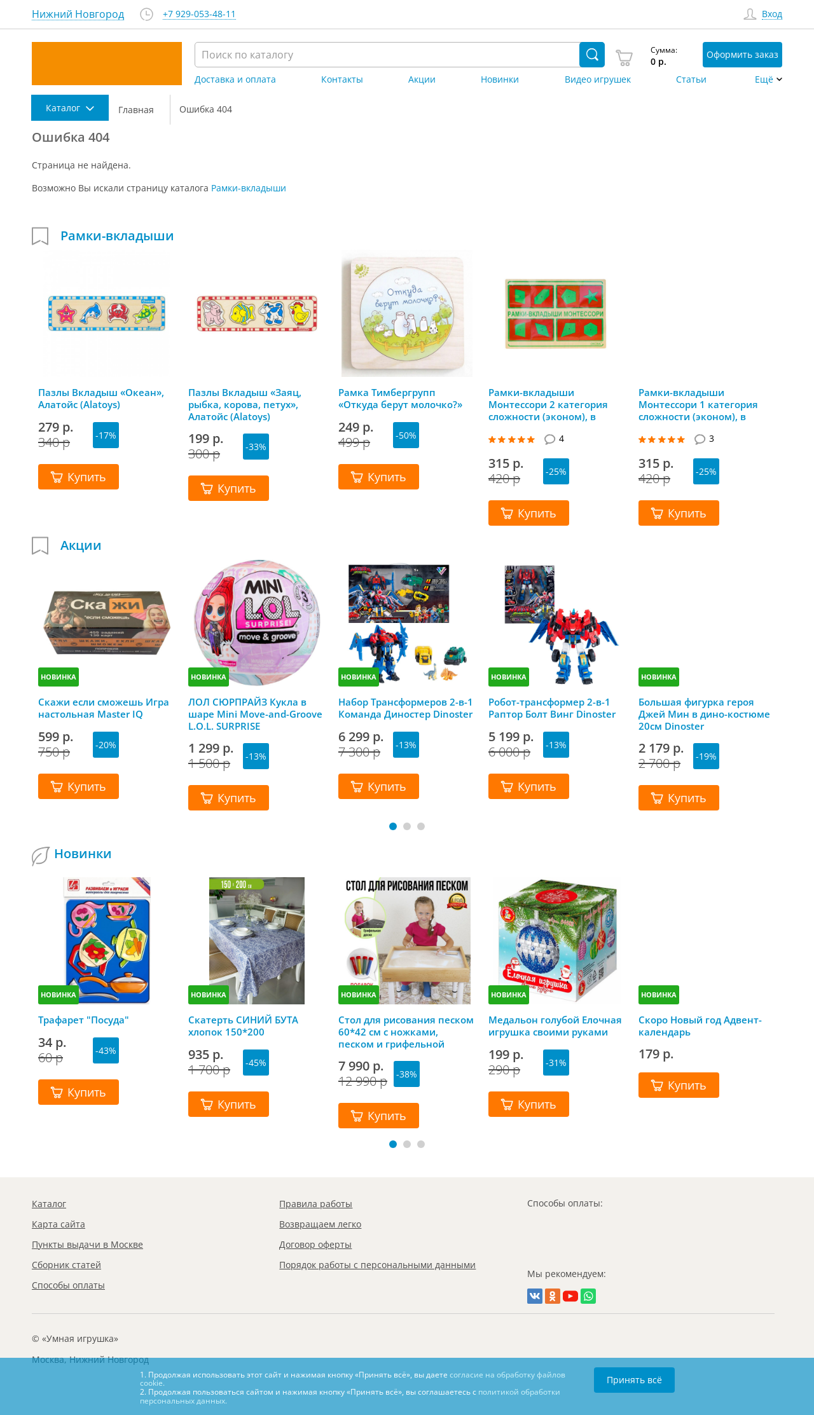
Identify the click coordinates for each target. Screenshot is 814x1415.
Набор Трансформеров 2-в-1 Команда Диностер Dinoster (405, 708)
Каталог (49, 1204)
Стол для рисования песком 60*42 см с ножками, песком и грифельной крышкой (406, 1031)
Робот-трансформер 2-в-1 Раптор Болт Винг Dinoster (552, 708)
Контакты (342, 79)
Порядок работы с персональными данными (377, 1265)
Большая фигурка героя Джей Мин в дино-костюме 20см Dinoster (704, 714)
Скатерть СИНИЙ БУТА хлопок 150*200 (243, 1026)
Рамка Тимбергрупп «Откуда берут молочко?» (400, 398)
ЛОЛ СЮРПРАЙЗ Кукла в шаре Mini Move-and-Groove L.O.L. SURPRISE (255, 714)
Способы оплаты (68, 1285)
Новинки (500, 79)
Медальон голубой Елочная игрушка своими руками (555, 1026)
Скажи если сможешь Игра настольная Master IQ (103, 708)
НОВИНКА (58, 676)
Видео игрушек (598, 79)
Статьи (691, 79)
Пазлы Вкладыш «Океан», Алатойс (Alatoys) (101, 398)
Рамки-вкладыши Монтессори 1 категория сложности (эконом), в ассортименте (698, 404)
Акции (422, 79)
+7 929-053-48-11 (199, 14)
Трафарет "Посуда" (83, 1020)
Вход (772, 14)
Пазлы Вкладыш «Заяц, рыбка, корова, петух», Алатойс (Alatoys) (244, 404)
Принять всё (634, 1380)
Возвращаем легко (320, 1224)
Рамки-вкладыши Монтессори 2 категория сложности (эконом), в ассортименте (548, 404)
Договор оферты (315, 1244)
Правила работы (315, 1204)
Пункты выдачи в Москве (87, 1244)
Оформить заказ (742, 54)
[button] (393, 826)
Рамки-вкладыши (248, 188)
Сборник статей (66, 1265)
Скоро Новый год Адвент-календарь (700, 1026)
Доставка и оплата (235, 79)
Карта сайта (58, 1224)
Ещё (764, 79)
